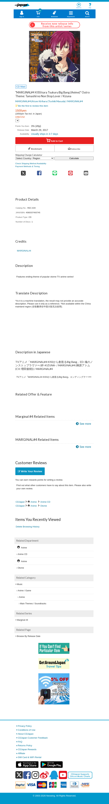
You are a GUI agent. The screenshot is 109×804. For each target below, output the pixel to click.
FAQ (20, 741)
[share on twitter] (23, 172)
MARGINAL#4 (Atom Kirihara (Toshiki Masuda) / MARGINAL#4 (49, 101)
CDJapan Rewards (27, 749)
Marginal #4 (22, 620)
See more (85, 423)
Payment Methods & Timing (27, 166)
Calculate (74, 158)
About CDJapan (26, 734)
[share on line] (55, 172)
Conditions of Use (26, 730)
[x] (19, 775)
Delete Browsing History (28, 526)
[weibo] (44, 775)
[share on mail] (86, 172)
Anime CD (45, 502)
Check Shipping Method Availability (30, 163)
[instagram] (35, 775)
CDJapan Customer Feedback (33, 738)
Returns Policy (25, 745)
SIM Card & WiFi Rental (29, 757)
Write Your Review (30, 471)
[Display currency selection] (17, 120)
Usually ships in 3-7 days (44, 134)
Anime (34, 502)
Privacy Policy (25, 726)
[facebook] (27, 775)
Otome (43, 506)
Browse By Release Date (28, 636)
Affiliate (21, 753)
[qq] (53, 775)
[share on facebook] (39, 172)
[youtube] (63, 775)
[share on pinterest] (70, 172)
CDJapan (20, 502)
